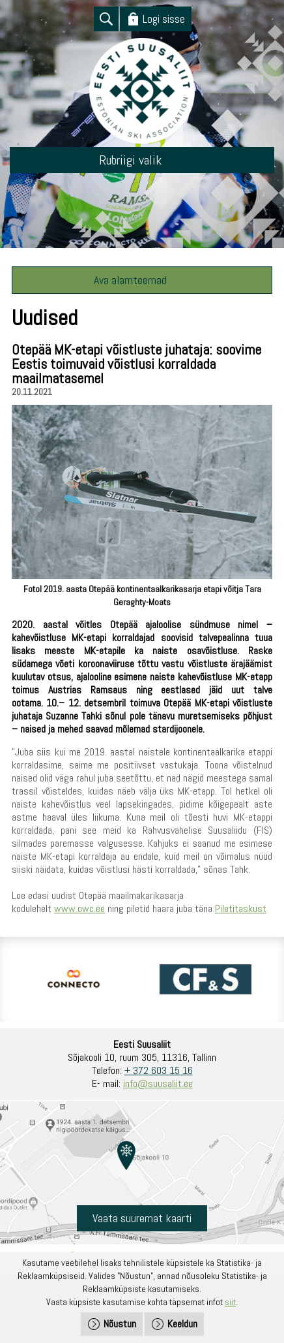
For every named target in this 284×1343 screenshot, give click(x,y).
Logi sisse (164, 18)
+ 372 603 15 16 (158, 1070)
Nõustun (120, 1324)
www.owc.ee (79, 908)
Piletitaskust (240, 908)
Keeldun (182, 1324)
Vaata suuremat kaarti (142, 1217)
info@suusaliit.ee (158, 1083)
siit (230, 1302)
